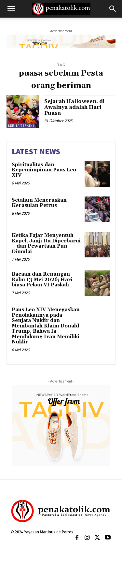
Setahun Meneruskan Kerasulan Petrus (39, 203)
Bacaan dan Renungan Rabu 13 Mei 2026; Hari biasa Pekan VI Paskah (42, 279)
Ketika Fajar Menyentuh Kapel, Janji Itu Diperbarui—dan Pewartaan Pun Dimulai (46, 243)
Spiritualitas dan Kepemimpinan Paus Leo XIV (44, 170)
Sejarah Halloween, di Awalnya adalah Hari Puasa (74, 107)
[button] (11, 9)
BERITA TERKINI (21, 125)
